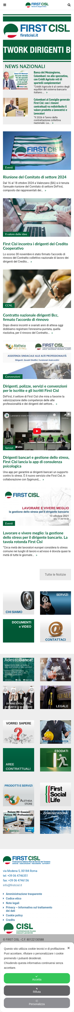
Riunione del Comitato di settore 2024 (34, 177)
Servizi (9, 447)
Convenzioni (12, 376)
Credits (10, 920)
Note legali (12, 903)
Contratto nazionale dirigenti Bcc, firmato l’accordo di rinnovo (30, 317)
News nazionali (25, 66)
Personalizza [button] (37, 1003)
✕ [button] (68, 948)
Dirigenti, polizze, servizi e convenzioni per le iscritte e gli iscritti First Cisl (35, 388)
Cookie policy (14, 915)
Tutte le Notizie (55, 574)
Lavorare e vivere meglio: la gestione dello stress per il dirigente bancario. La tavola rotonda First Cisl (35, 537)
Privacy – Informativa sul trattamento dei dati (29, 909)
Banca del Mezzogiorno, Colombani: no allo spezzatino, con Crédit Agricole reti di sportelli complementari (51, 77)
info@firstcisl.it (12, 885)
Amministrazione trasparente (24, 894)
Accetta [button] (36, 978)
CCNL (8, 305)
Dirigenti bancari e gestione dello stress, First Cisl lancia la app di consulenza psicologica (36, 461)
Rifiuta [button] (37, 990)
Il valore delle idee (16, 234)
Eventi (9, 167)
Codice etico (13, 898)
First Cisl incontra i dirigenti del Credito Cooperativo (35, 245)
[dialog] (37, 977)
